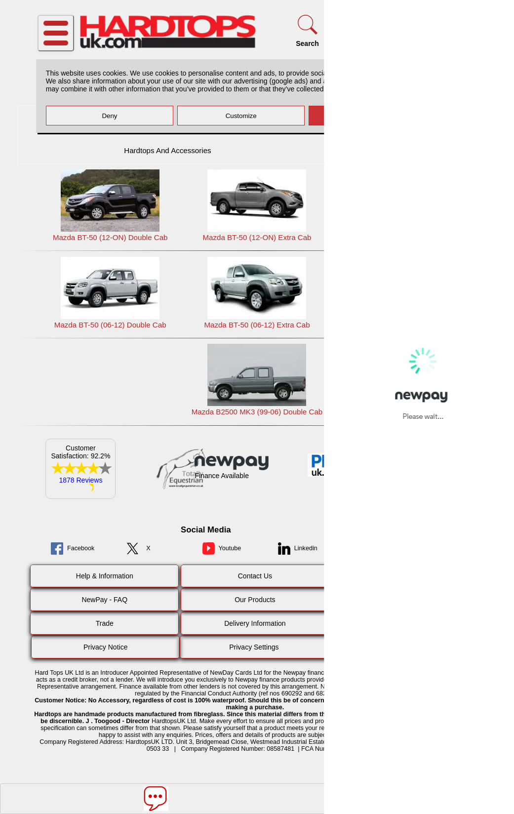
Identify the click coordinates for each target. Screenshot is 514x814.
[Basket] (462, 31)
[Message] (156, 798)
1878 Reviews (80, 480)
